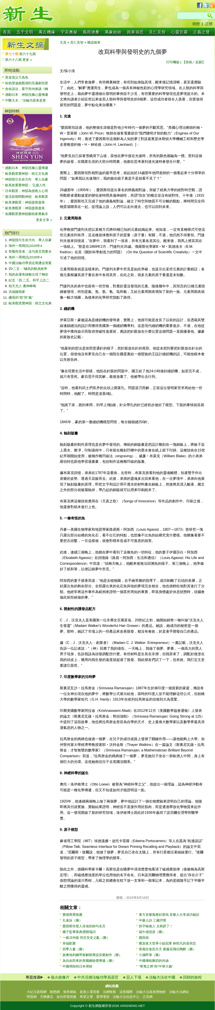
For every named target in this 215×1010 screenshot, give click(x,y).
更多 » (27, 59)
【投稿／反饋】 (193, 62)
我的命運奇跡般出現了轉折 (28, 274)
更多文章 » (44, 220)
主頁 (63, 42)
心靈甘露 (179, 32)
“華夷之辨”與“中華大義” (156, 966)
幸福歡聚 (69, 943)
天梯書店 (46, 996)
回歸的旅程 (192, 977)
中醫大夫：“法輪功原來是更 (25, 100)
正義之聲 (201, 32)
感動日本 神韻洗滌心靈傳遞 (26, 94)
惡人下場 (133, 977)
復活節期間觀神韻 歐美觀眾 (26, 196)
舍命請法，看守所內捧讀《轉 (26, 89)
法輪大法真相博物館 (151, 992)
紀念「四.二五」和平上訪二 (29, 280)
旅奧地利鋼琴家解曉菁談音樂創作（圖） (92, 955)
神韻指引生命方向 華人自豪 (26, 179)
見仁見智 (157, 32)
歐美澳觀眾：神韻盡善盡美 (26, 202)
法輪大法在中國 (162, 977)
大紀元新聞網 (37, 992)
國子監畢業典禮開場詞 (79, 932)
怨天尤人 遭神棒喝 (22, 286)
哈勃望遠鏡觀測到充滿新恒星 (26, 83)
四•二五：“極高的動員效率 (28, 269)
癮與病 (144, 937)
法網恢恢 (109, 992)
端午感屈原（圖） (152, 932)
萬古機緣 (47, 32)
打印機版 (172, 62)
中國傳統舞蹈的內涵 (154, 960)
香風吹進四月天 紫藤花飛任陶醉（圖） (167, 949)
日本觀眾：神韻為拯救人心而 (26, 191)
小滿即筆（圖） (150, 955)
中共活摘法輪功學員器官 (98, 977)
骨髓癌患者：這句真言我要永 (30, 251)
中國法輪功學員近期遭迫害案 (30, 263)
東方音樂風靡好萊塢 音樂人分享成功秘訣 (169, 914)
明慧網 (32, 996)
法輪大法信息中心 (126, 996)
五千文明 (25, 32)
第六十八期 (14, 59)
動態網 (55, 992)
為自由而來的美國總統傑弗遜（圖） (88, 960)
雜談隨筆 (93, 42)
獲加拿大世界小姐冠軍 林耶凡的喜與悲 (167, 943)
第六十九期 (27, 54)
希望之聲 (86, 996)
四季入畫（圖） (74, 949)
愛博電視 (102, 996)
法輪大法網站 (179, 992)
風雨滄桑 (91, 32)
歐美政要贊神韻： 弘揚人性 (25, 185)
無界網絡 (69, 992)
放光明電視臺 (66, 996)
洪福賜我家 (17, 292)
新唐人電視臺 (90, 992)
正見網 (148, 996)
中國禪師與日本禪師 (77, 966)
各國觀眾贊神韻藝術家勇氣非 (26, 214)
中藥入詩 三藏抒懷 (152, 920)
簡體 (196, 24)
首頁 (7, 32)
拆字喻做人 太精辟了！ (156, 926)
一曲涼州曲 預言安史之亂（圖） (86, 937)
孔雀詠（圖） (72, 920)
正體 (209, 24)
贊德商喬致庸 (72, 914)
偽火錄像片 (60, 977)
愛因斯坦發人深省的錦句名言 (84, 926)
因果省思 (135, 32)
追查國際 (126, 992)
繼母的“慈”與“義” (21, 297)
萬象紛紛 (113, 32)
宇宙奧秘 (69, 32)
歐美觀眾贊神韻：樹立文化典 (26, 173)
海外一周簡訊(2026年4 (25, 246)
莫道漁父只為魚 (16, 77)
